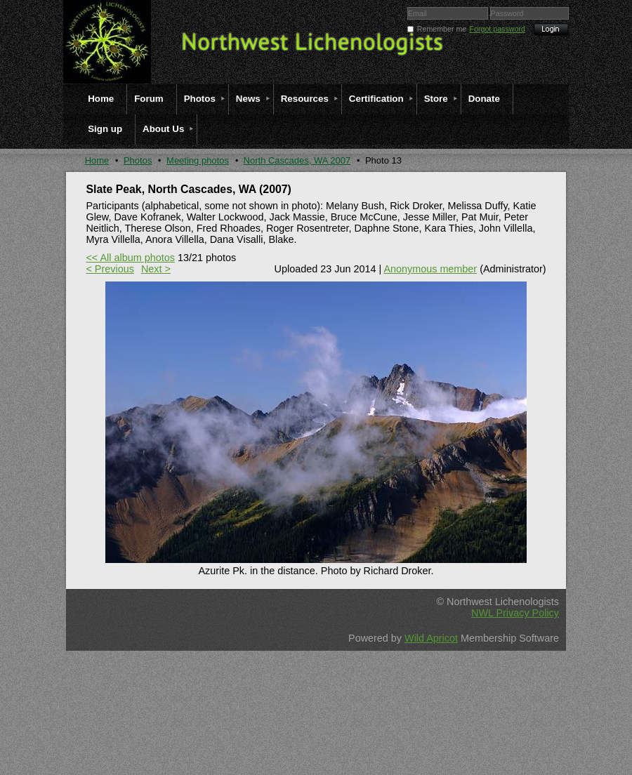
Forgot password (497, 29)
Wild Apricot (431, 638)
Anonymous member (430, 268)
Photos (138, 160)
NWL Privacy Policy (515, 612)
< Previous (109, 268)
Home (97, 160)
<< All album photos (130, 257)
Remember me (441, 29)
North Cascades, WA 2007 (297, 160)
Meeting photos (197, 160)
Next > (156, 268)
